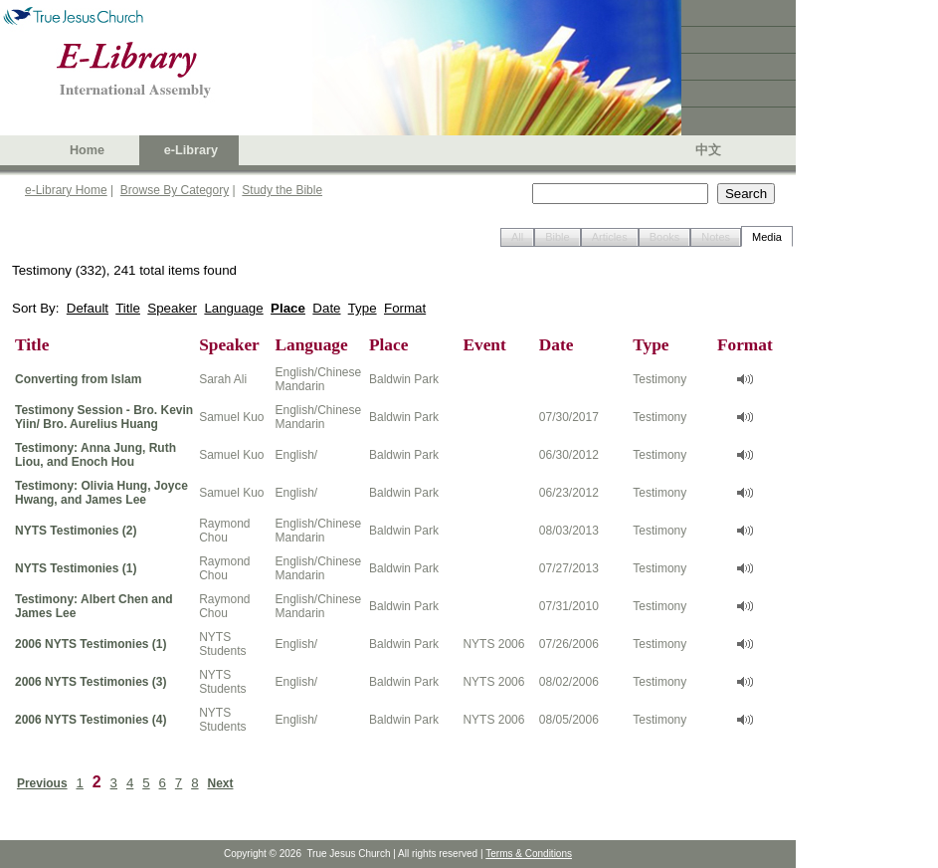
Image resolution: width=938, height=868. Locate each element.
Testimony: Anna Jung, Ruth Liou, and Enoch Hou (95, 455)
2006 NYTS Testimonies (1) (91, 644)
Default (87, 308)
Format (405, 308)
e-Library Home (66, 190)
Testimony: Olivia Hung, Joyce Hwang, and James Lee (101, 493)
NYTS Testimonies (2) (75, 531)
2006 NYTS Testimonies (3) (91, 682)
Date (326, 308)
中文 (708, 150)
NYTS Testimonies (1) (75, 568)
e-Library (191, 150)
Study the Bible (282, 190)
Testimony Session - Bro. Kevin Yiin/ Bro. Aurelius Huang (104, 417)
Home (87, 150)
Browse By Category (174, 190)
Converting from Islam (78, 379)
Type (362, 308)
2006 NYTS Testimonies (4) (91, 720)
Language (233, 308)
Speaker (172, 308)
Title (127, 308)
